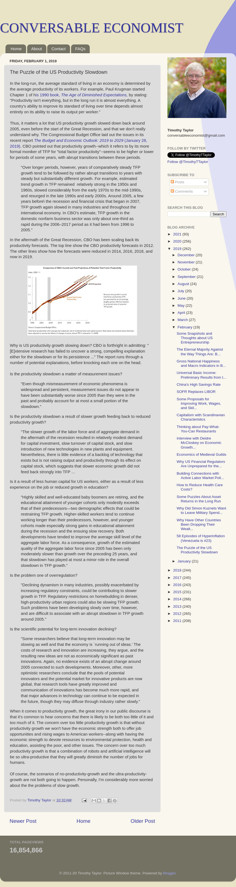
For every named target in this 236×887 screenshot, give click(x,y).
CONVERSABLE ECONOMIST (91, 27)
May (182, 305)
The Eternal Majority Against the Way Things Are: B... (200, 351)
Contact (58, 48)
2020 (177, 241)
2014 (177, 599)
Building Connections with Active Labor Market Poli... (200, 475)
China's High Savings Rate (199, 384)
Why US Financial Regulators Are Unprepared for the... (201, 464)
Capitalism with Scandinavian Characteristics (201, 417)
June (182, 298)
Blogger (169, 873)
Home (16, 48)
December (187, 255)
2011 (177, 621)
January (185, 561)
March (183, 320)
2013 (177, 606)
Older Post (143, 821)
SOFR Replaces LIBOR (196, 392)
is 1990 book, (82, 95)
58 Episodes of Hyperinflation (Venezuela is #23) (201, 538)
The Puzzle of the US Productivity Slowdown (197, 550)
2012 (177, 614)
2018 (177, 570)
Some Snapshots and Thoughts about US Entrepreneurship (195, 337)
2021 (177, 234)
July (181, 291)
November (187, 262)
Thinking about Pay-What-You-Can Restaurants (198, 429)
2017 (177, 578)
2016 (177, 585)
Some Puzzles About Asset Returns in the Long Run (199, 499)
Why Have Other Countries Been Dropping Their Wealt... (199, 524)
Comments (182, 191)
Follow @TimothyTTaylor (187, 162)
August (184, 284)
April (182, 313)
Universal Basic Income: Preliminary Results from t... (201, 375)
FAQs (80, 48)
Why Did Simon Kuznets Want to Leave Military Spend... (201, 510)
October (185, 269)
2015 (177, 592)
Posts (177, 182)
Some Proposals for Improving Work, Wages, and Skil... (199, 403)
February (185, 327)
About (36, 48)
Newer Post (23, 821)
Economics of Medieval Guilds (201, 454)
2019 (177, 249)
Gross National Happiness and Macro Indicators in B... (201, 363)
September (187, 277)
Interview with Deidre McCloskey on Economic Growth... (199, 442)
